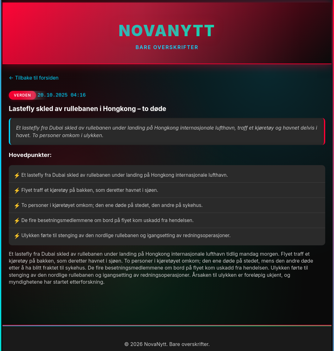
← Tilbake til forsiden (33, 78)
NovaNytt (167, 30)
